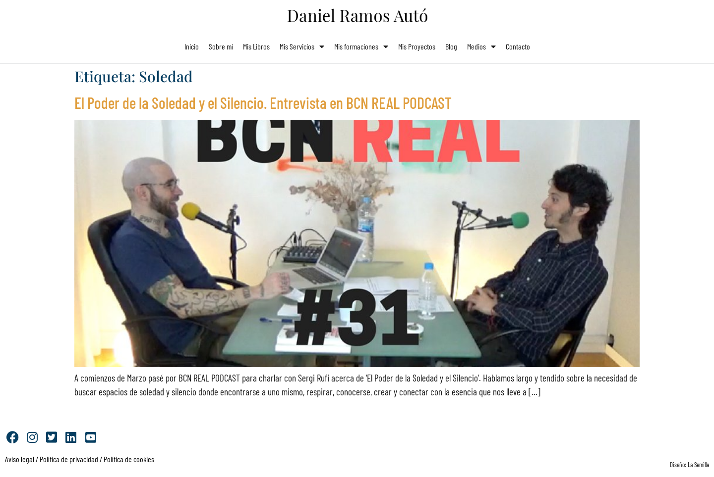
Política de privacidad (68, 459)
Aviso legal (19, 459)
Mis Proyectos (416, 46)
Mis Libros (256, 46)
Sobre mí (221, 46)
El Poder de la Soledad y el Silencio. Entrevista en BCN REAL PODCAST (263, 102)
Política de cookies (129, 459)
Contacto (518, 46)
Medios (481, 46)
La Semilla (698, 465)
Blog (451, 46)
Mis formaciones (361, 46)
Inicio (191, 46)
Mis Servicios (302, 46)
